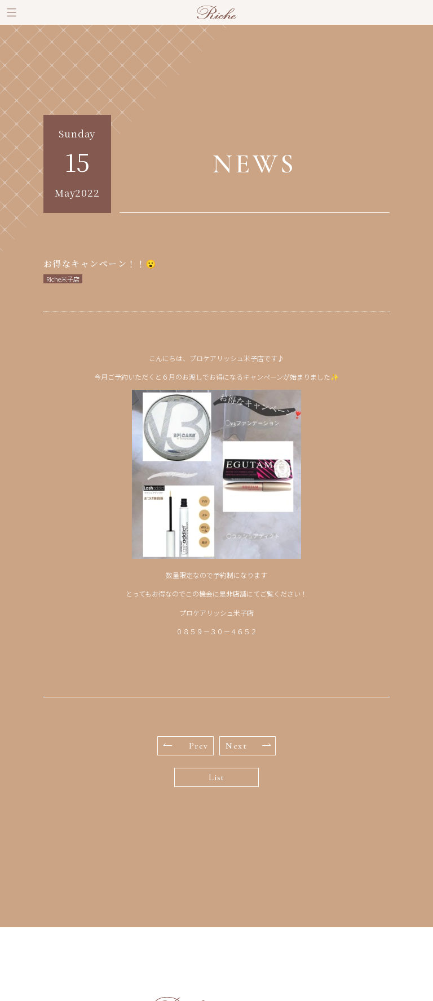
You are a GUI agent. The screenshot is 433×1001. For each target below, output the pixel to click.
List (216, 777)
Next (248, 745)
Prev (186, 745)
